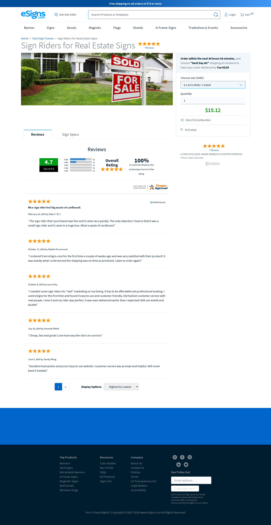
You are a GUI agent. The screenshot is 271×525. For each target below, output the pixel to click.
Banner (29, 27)
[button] (216, 14)
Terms (135, 476)
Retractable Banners (72, 472)
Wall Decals (67, 485)
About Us (136, 463)
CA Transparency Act (143, 481)
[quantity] (213, 100)
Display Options (91, 387)
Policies (135, 472)
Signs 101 (106, 481)
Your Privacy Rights (97, 512)
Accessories (238, 27)
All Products (107, 476)
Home (24, 38)
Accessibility (138, 490)
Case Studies (108, 463)
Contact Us (137, 468)
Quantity (186, 93)
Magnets (95, 27)
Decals (71, 27)
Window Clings (69, 490)
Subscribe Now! (185, 488)
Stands (138, 27)
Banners (65, 463)
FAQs (103, 472)
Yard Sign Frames (43, 38)
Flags (117, 27)
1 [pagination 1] (58, 387)
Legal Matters (139, 485)
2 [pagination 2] (65, 387)
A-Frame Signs (165, 27)
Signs (50, 27)
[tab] (37, 134)
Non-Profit (106, 468)
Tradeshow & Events (203, 27)
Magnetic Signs (69, 481)
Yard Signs (66, 468)
